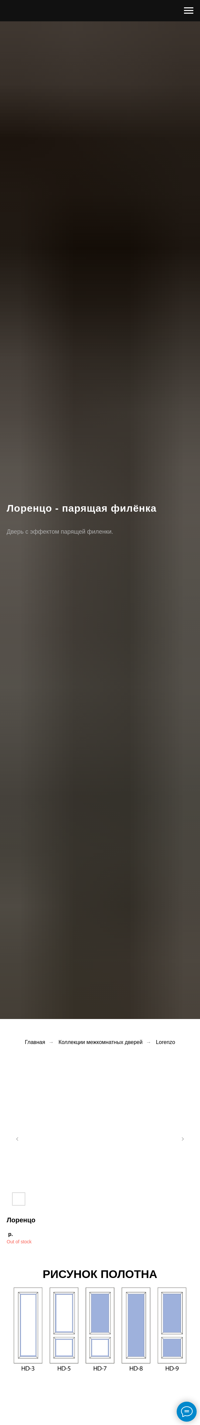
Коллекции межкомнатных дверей (100, 1042)
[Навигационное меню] (188, 10)
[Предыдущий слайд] (17, 1139)
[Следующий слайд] (183, 1139)
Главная (35, 1042)
